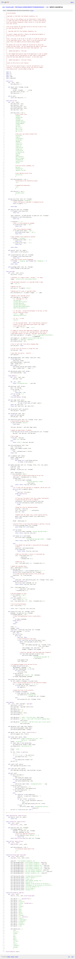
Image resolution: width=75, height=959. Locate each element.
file (32, 10)
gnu (3, 7)
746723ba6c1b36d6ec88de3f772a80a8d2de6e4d (29, 7)
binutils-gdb (10, 7)
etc (47, 7)
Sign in (72, 2)
